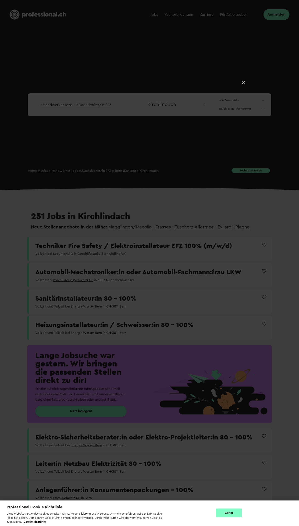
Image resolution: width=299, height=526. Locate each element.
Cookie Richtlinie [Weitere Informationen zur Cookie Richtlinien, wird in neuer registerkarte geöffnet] (35, 521)
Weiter (229, 512)
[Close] (243, 82)
